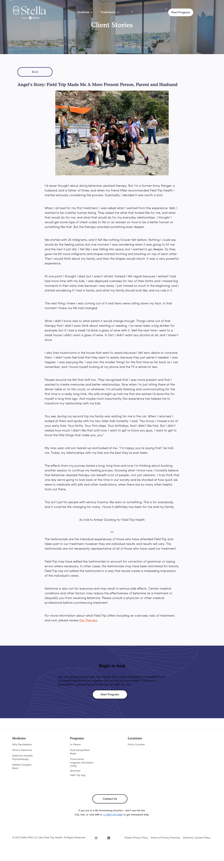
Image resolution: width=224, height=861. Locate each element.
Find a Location (136, 744)
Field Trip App (78, 775)
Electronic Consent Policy (196, 838)
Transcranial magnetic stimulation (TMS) (81, 763)
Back (35, 72)
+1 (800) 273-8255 (113, 815)
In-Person (75, 744)
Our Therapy (88, 620)
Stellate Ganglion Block (21, 767)
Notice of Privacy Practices (165, 838)
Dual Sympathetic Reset (80, 752)
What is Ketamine (22, 750)
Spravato (75, 771)
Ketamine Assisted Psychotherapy (22, 758)
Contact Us (110, 799)
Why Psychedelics (22, 744)
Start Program (180, 12)
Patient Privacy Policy (136, 838)
